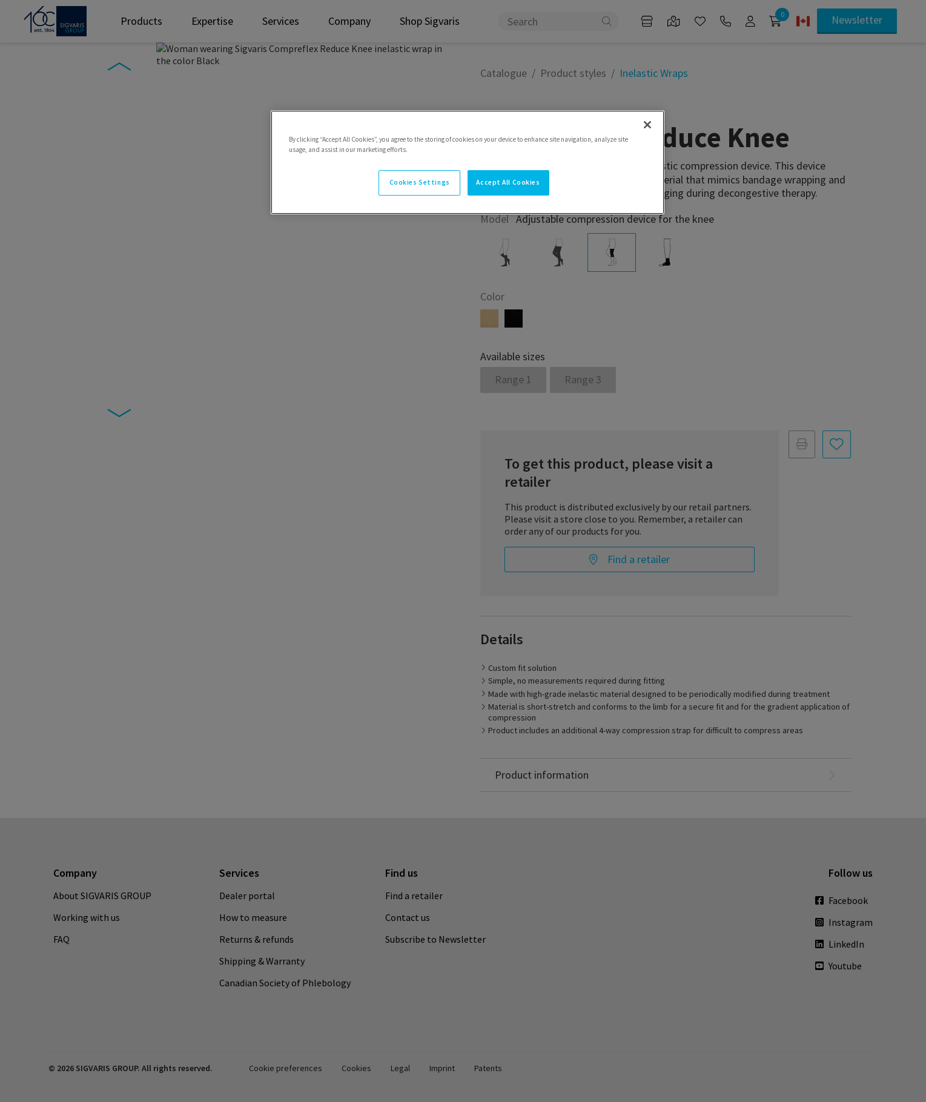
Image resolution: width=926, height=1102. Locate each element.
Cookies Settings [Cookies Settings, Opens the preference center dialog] (419, 182)
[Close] (647, 124)
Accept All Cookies (508, 182)
